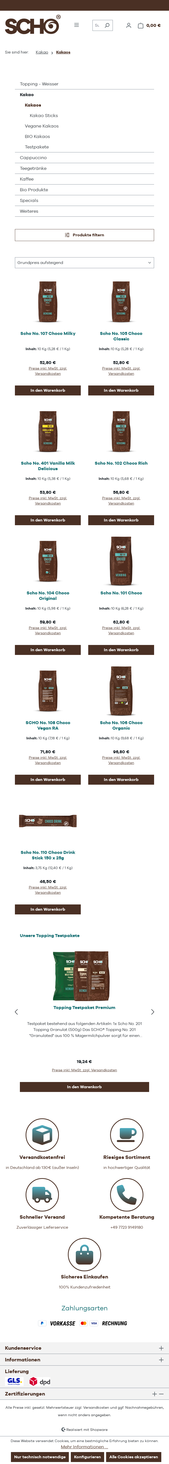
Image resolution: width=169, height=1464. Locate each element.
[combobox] (96, 25)
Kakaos (33, 105)
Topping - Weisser (39, 83)
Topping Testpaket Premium (84, 1007)
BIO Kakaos (37, 136)
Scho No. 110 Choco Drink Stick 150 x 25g (48, 855)
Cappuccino (33, 157)
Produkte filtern (84, 235)
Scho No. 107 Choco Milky (48, 333)
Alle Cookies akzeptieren (133, 1457)
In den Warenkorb (48, 390)
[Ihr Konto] (129, 25)
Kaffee (27, 179)
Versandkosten (96, 1407)
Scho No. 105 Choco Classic (121, 336)
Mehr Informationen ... (84, 1446)
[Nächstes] (153, 1012)
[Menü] (77, 25)
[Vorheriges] (16, 1012)
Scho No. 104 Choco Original (48, 595)
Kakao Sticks (44, 115)
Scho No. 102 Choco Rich (121, 463)
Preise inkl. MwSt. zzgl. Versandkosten (48, 371)
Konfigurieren (87, 1457)
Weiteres (29, 211)
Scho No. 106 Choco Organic (121, 725)
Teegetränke (33, 168)
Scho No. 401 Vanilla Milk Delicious (48, 465)
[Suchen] (107, 25)
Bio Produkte (34, 189)
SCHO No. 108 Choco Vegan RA (48, 725)
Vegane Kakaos (42, 125)
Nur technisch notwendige (40, 1457)
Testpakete (37, 146)
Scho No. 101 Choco (121, 592)
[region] (84, 1012)
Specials (29, 200)
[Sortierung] (84, 262)
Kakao (27, 94)
